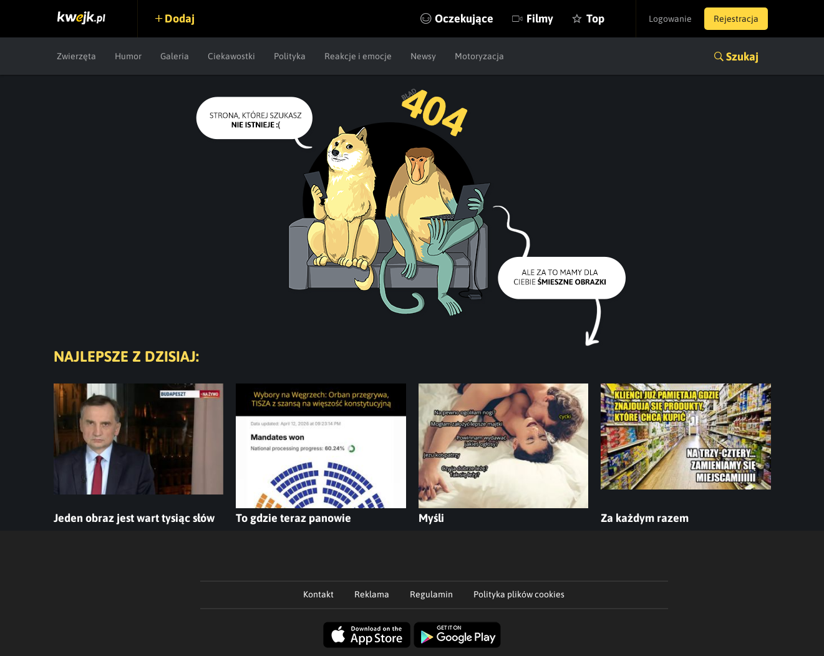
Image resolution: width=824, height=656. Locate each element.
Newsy (423, 56)
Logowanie (670, 19)
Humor (128, 56)
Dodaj (180, 18)
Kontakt (318, 594)
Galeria (174, 56)
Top (595, 18)
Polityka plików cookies (519, 594)
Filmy (539, 18)
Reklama (371, 594)
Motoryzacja (479, 56)
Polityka (290, 56)
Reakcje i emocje (358, 56)
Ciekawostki (231, 56)
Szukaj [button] (742, 56)
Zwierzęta (76, 56)
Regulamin (431, 594)
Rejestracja (736, 19)
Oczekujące (464, 18)
